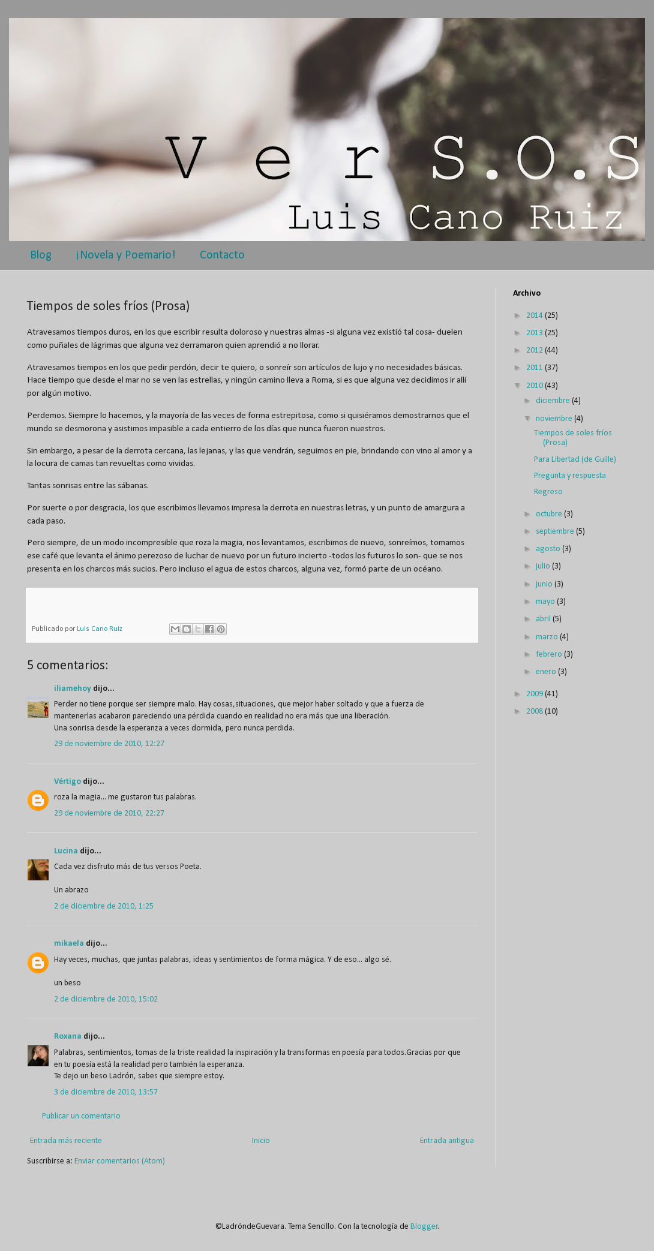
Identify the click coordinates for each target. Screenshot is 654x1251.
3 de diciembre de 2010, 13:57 (106, 1092)
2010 (535, 385)
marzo (548, 637)
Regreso (548, 492)
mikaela (69, 943)
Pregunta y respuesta (570, 475)
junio (545, 584)
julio (544, 566)
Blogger (424, 1226)
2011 (535, 367)
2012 (535, 350)
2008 (535, 711)
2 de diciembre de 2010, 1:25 (104, 906)
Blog (41, 255)
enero (547, 671)
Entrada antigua (447, 1140)
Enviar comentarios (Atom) (119, 1161)
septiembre (556, 531)
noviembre (555, 418)
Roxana (68, 1036)
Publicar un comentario (81, 1116)
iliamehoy (72, 688)
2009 (535, 694)
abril (544, 619)
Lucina (66, 851)
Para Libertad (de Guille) (575, 459)
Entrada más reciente (66, 1140)
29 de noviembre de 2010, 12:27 (109, 743)
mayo (546, 601)
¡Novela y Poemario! (126, 255)
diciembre (554, 400)
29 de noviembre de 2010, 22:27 (109, 813)
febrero (550, 654)
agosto (549, 549)
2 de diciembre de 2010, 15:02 (106, 999)
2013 (535, 333)
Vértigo (67, 781)
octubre (550, 514)
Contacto (222, 255)
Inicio (261, 1140)
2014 (535, 315)
